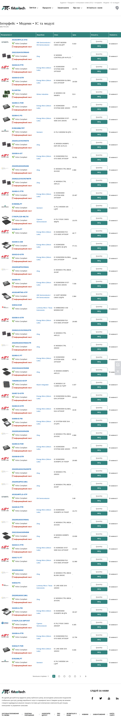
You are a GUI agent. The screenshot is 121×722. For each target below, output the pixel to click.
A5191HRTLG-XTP (19, 494)
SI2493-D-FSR (18, 444)
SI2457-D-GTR (18, 393)
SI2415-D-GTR (18, 254)
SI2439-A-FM (17, 608)
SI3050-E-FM (17, 419)
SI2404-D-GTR (18, 406)
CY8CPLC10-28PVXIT (21, 621)
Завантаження (99, 714)
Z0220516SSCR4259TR (21, 469)
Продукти (71, 3)
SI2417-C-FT (17, 558)
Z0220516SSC (18, 570)
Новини (85, 714)
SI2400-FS (16, 280)
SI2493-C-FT (17, 355)
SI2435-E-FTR (17, 507)
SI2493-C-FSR (18, 103)
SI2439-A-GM (17, 242)
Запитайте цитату (46, 714)
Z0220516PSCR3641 (20, 267)
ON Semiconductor (43, 498)
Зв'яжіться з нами (94, 8)
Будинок (63, 3)
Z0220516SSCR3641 (20, 520)
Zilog (38, 56)
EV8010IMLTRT (18, 128)
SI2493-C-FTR (18, 191)
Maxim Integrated (42, 385)
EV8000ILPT (17, 204)
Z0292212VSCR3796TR (21, 179)
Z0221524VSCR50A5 (20, 52)
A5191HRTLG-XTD (19, 40)
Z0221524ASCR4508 (20, 368)
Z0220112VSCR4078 (20, 141)
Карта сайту (112, 714)
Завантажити (63, 8)
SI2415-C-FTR (18, 545)
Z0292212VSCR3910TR (21, 330)
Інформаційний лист (23, 47)
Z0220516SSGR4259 (20, 431)
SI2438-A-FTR (18, 633)
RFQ (99, 46)
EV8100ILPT (17, 659)
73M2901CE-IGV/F (19, 381)
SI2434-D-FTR (18, 65)
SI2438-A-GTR (18, 318)
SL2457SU (16, 90)
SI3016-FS (16, 583)
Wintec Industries (42, 94)
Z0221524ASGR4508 (20, 532)
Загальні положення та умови (10, 714)
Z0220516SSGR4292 (20, 166)
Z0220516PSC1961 (20, 482)
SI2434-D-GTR (18, 78)
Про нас (76, 8)
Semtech (40, 132)
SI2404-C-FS (17, 115)
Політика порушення (29, 714)
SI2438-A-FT (17, 229)
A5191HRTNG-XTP (20, 292)
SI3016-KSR (17, 305)
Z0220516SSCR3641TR (21, 343)
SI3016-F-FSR (17, 646)
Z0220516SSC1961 (20, 595)
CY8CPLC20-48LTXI (20, 217)
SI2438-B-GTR (18, 456)
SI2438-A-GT (17, 153)
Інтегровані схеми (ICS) (84, 3)
